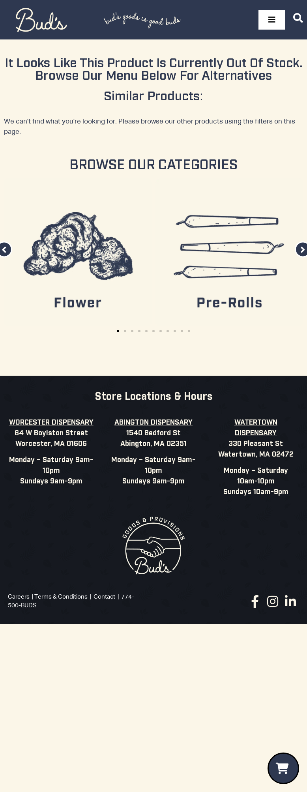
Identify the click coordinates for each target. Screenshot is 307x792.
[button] (118, 331)
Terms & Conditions (61, 597)
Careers (19, 597)
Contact (104, 597)
